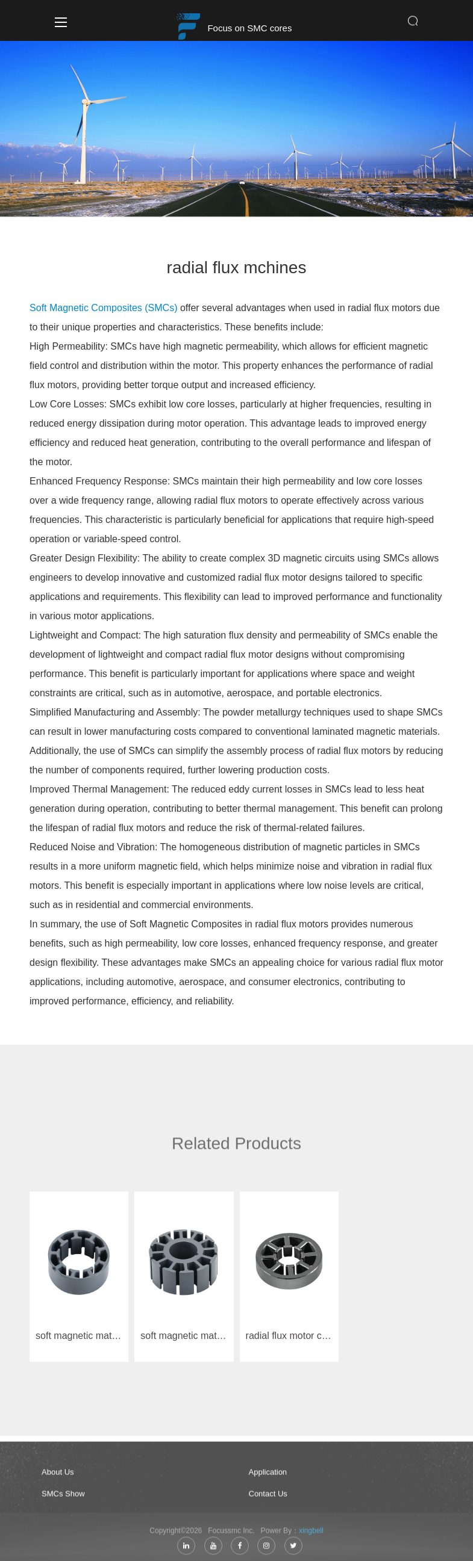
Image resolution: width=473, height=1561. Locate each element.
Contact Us (268, 1497)
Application (268, 1475)
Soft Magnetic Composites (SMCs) (103, 308)
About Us (58, 1475)
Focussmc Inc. (233, 1534)
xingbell (311, 1534)
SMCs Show (64, 1497)
